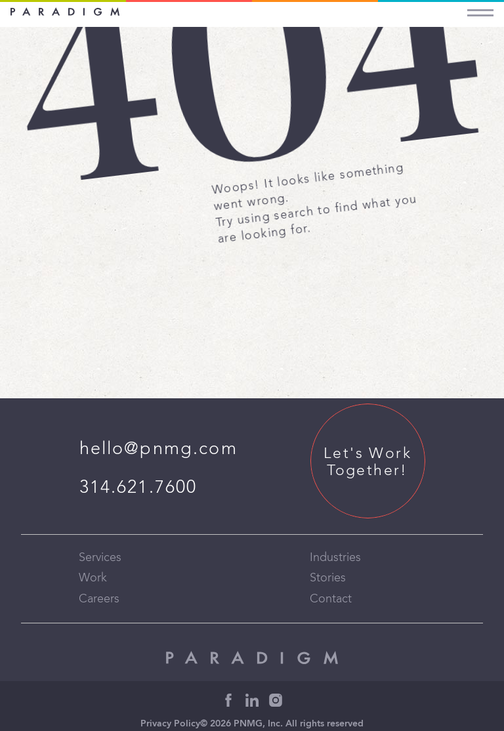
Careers (99, 599)
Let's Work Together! (367, 462)
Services (100, 558)
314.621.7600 (138, 488)
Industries (335, 558)
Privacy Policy (170, 724)
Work (93, 578)
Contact (331, 599)
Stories (328, 578)
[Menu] (480, 9)
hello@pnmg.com (158, 449)
